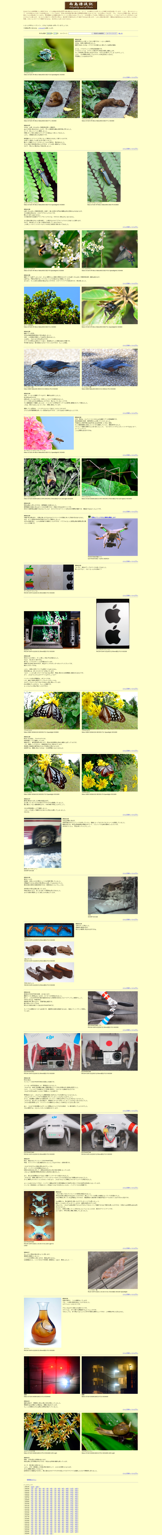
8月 (59, 1488)
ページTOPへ (127, 77)
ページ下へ (134, 77)
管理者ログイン (31, 1480)
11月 (32, 1486)
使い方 (121, 33)
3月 (40, 1488)
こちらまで (41, 28)
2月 (36, 1488)
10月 (67, 1488)
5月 (47, 1488)
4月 (44, 1488)
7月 (55, 1488)
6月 (51, 1488)
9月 (63, 1488)
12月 (37, 1486)
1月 (32, 1488)
